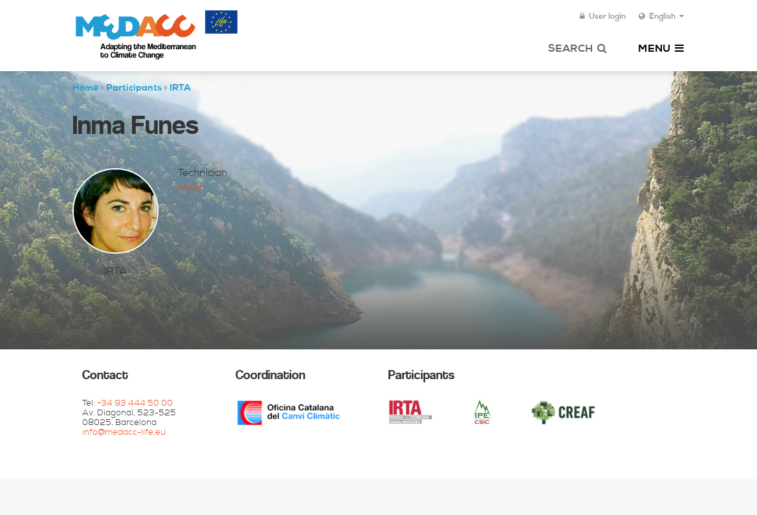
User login (603, 16)
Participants (134, 88)
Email (189, 188)
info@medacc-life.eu (124, 433)
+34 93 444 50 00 (135, 404)
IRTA (180, 88)
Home (85, 88)
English (661, 16)
